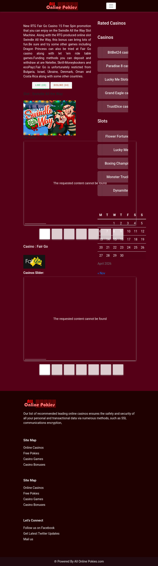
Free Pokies (31, 453)
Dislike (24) (61, 85)
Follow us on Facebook (39, 528)
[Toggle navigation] (111, 6)
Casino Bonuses (34, 464)
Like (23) (40, 85)
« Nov (101, 273)
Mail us (28, 539)
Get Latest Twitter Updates (41, 533)
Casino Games (33, 459)
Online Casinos (33, 447)
